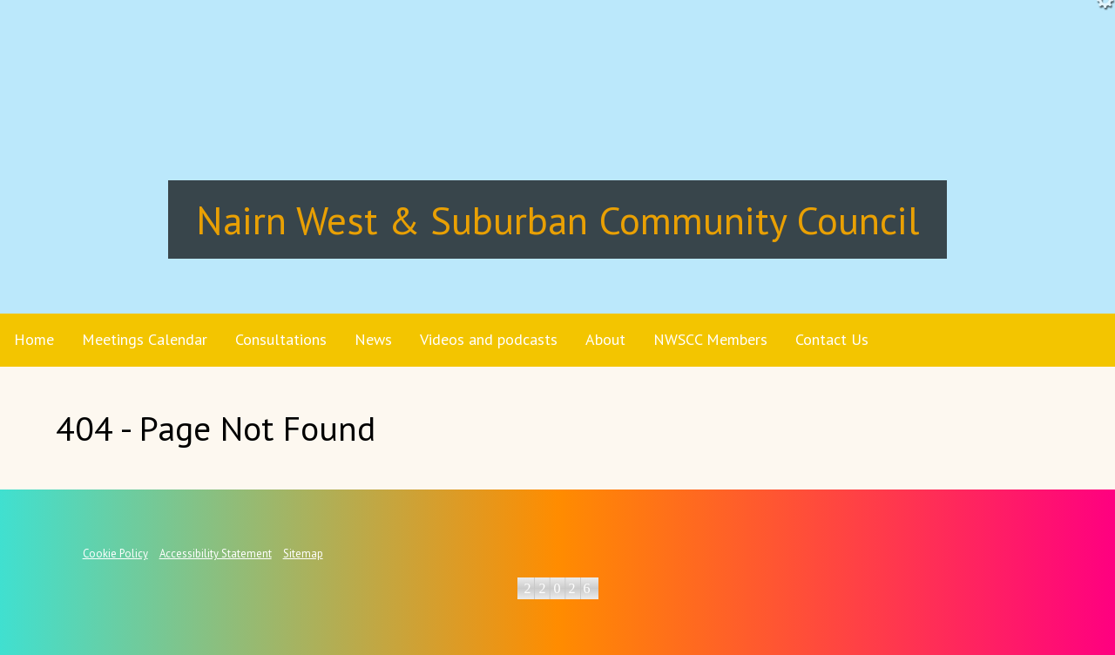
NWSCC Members (710, 339)
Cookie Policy (115, 553)
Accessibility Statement (215, 553)
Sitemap (303, 553)
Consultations (281, 339)
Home (34, 339)
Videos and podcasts (489, 339)
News (373, 339)
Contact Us (831, 339)
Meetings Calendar (144, 339)
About (605, 339)
